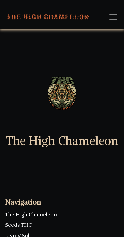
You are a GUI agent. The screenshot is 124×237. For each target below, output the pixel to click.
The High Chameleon (31, 214)
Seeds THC (18, 225)
